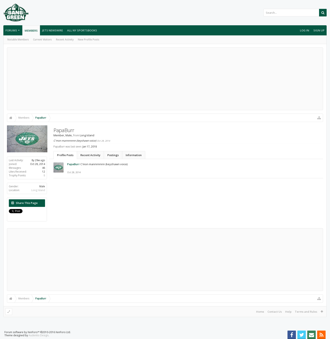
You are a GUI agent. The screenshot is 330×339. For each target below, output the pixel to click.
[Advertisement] (165, 78)
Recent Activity (65, 39)
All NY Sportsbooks (82, 30)
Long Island (38, 190)
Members (31, 30)
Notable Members (18, 39)
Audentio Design (38, 335)
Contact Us (274, 312)
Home (260, 312)
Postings (113, 155)
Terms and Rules (306, 312)
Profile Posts (65, 155)
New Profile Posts (88, 39)
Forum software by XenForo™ (37, 332)
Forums (11, 30)
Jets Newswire (52, 30)
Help (288, 312)
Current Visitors (42, 39)
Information (134, 155)
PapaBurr (73, 164)
